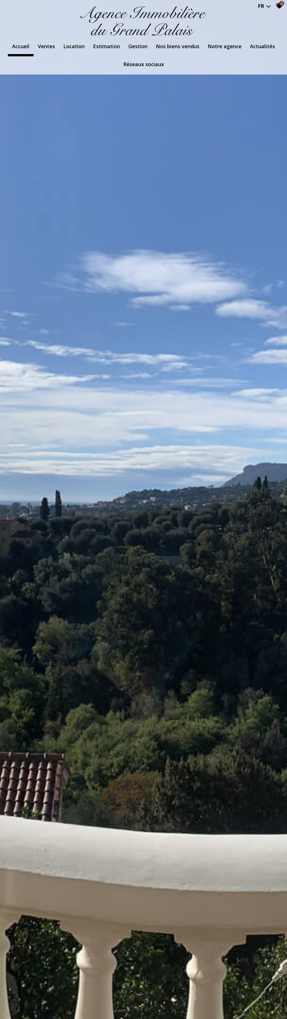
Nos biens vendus (177, 46)
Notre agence (225, 46)
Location (74, 46)
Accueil (20, 46)
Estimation (106, 46)
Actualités (262, 46)
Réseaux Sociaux (143, 64)
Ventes (46, 46)
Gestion (137, 46)
